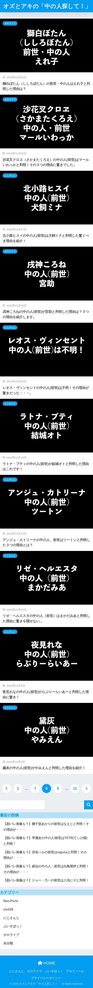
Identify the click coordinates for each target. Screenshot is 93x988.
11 (75, 788)
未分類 (8, 943)
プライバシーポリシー (46, 978)
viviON (8, 909)
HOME (46, 963)
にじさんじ (10, 175)
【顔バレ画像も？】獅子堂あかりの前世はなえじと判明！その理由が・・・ (46, 826)
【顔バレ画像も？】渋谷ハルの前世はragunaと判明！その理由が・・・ (44, 855)
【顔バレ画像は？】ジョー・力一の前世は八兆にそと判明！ (46, 880)
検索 (88, 804)
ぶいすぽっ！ (12, 926)
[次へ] (86, 788)
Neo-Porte (10, 901)
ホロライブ (10, 23)
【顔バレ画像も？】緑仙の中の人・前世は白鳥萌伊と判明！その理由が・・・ (46, 869)
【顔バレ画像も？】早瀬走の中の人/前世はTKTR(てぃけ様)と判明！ (45, 840)
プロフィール (75, 971)
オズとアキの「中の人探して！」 (47, 6)
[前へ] (6, 788)
